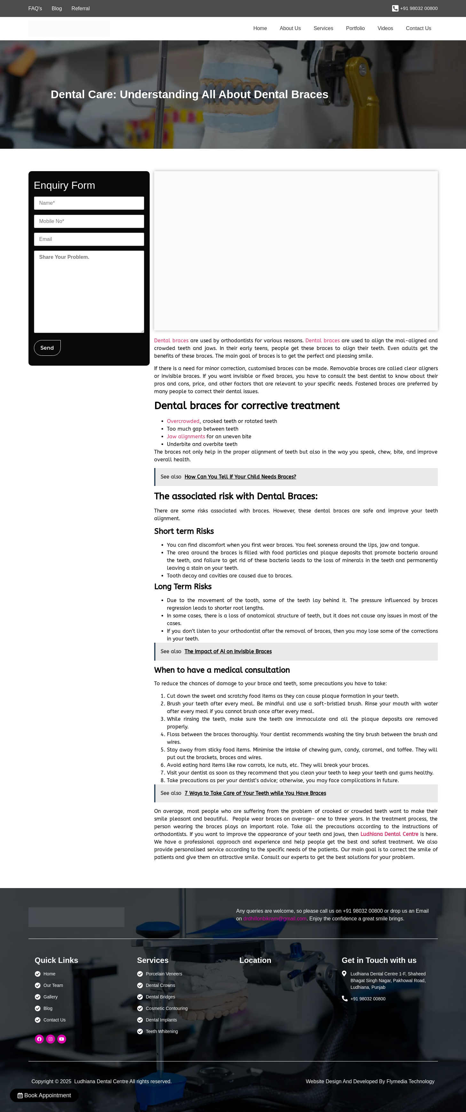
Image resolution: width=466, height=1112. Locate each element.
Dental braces (171, 341)
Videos (385, 28)
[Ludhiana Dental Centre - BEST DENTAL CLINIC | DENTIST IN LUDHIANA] (284, 1001)
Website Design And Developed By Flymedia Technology (370, 1081)
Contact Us (418, 28)
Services (323, 28)
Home (260, 28)
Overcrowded (183, 421)
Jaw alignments (186, 436)
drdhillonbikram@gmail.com (275, 918)
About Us (290, 28)
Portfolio (355, 28)
